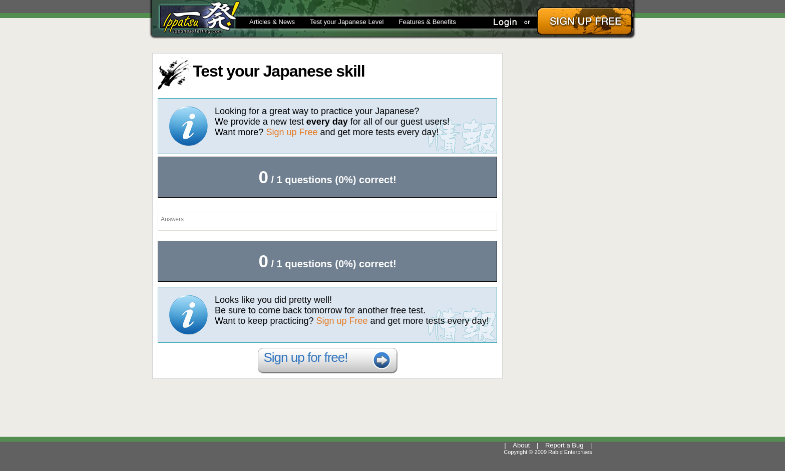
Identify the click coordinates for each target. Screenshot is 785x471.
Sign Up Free (584, 21)
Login (508, 21)
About (521, 445)
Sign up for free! (306, 357)
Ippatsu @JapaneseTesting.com (194, 18)
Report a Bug (564, 445)
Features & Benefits (427, 22)
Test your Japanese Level (346, 22)
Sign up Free (291, 132)
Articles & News (272, 22)
